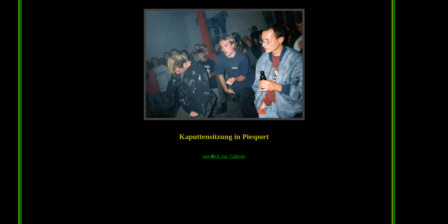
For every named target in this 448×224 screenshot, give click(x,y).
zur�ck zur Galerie (224, 156)
